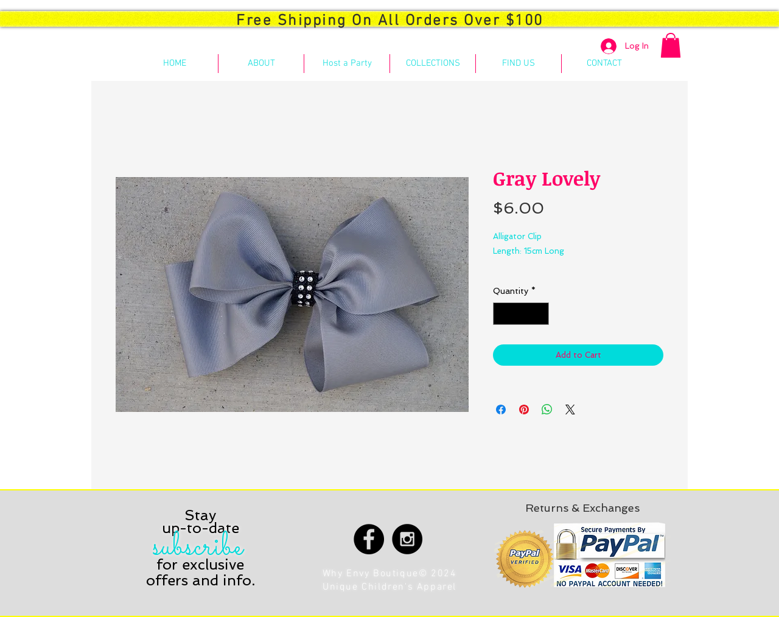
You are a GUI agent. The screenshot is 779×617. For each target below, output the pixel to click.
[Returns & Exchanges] (582, 507)
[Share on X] (570, 409)
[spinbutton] (521, 313)
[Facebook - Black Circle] (369, 539)
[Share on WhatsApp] (547, 409)
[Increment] (539, 313)
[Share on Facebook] (501, 409)
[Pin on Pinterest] (524, 409)
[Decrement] (502, 313)
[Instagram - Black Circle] (407, 539)
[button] (670, 45)
